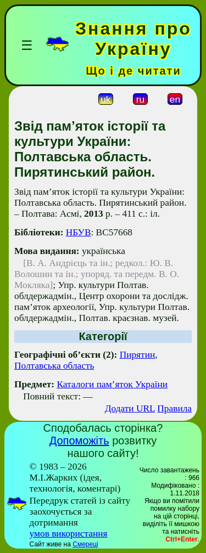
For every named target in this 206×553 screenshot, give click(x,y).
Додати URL (130, 408)
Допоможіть (79, 441)
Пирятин (137, 354)
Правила (174, 408)
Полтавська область (54, 365)
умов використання (69, 533)
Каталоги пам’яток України (112, 384)
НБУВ (78, 232)
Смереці (85, 544)
